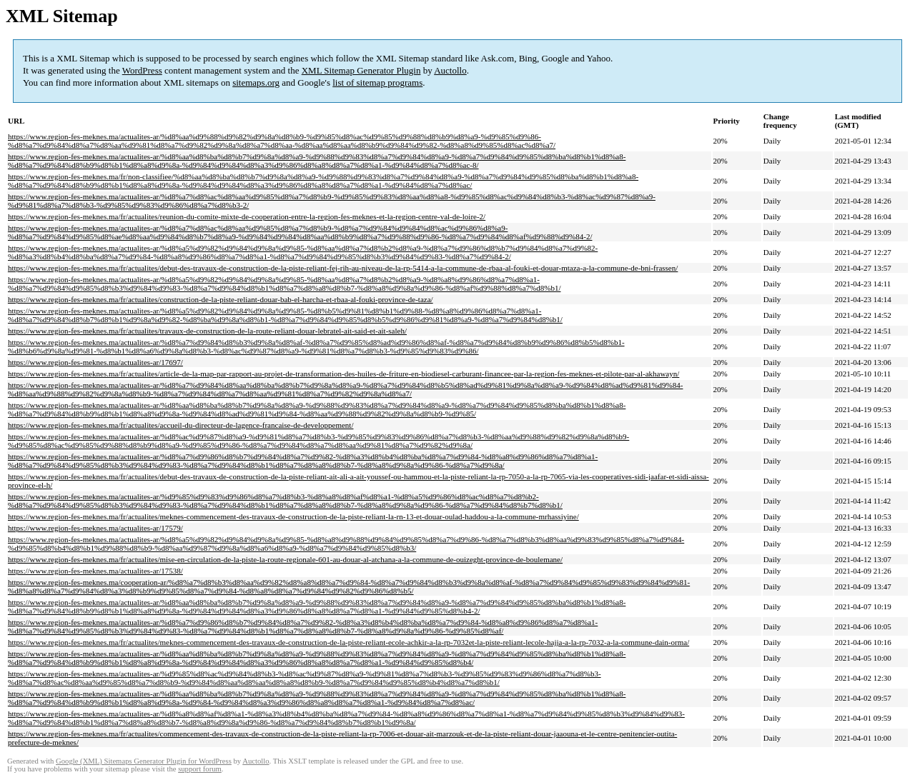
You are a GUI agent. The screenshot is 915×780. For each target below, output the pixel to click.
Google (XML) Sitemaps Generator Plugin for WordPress (144, 761)
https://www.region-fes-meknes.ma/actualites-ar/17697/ (95, 362)
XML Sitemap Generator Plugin (361, 70)
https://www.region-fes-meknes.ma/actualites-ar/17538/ (95, 570)
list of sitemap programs (377, 82)
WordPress (142, 70)
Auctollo (450, 70)
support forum (200, 769)
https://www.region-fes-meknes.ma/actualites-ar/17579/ (95, 528)
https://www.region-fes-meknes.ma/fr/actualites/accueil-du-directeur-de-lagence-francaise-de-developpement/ (180, 425)
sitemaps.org (256, 82)
